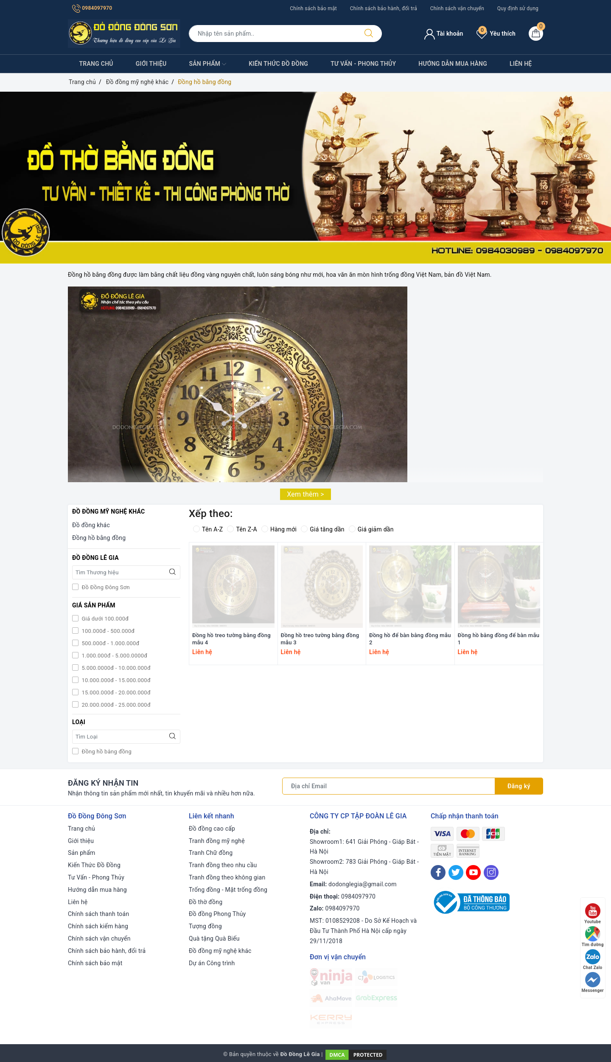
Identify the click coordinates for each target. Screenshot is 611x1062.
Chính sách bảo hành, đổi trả (383, 8)
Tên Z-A (242, 529)
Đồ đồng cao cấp (212, 828)
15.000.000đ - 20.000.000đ (115, 692)
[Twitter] (455, 872)
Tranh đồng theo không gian (227, 877)
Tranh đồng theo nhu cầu (223, 865)
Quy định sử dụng (517, 8)
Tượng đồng (205, 926)
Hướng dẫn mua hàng (452, 63)
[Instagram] (491, 872)
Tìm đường (593, 936)
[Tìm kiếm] (369, 33)
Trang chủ (96, 63)
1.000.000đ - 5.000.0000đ (113, 655)
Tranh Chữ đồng (211, 852)
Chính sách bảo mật (313, 8)
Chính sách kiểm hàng (98, 926)
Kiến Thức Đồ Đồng (278, 63)
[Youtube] (473, 872)
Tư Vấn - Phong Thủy (363, 63)
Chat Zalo (592, 959)
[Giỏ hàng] (536, 33)
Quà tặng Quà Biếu (214, 938)
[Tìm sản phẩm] (272, 33)
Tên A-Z (208, 529)
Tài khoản (443, 33)
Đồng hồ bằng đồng (99, 537)
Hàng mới (279, 529)
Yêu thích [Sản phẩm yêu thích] (496, 33)
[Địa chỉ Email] (388, 786)
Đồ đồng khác (91, 525)
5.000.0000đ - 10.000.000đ (115, 668)
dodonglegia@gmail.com (362, 884)
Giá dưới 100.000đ (104, 618)
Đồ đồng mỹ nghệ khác (220, 950)
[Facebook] (438, 872)
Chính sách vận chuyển (457, 8)
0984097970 (92, 8)
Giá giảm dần (371, 529)
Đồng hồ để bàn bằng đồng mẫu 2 (410, 639)
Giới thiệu (151, 63)
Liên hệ (521, 63)
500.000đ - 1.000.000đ (110, 643)
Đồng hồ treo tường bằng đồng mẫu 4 (231, 639)
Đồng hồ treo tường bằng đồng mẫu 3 (320, 639)
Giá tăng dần (323, 529)
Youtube (592, 913)
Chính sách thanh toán (98, 913)
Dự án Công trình (212, 963)
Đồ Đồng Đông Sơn (105, 587)
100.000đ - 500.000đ (107, 631)
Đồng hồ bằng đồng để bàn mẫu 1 (499, 639)
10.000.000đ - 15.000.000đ (115, 680)
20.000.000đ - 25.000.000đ (115, 705)
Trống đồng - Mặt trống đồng (228, 889)
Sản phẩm (207, 64)
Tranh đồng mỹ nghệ (217, 840)
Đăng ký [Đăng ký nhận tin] (518, 786)
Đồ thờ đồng (205, 902)
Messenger (593, 982)
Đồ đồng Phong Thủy (217, 913)
